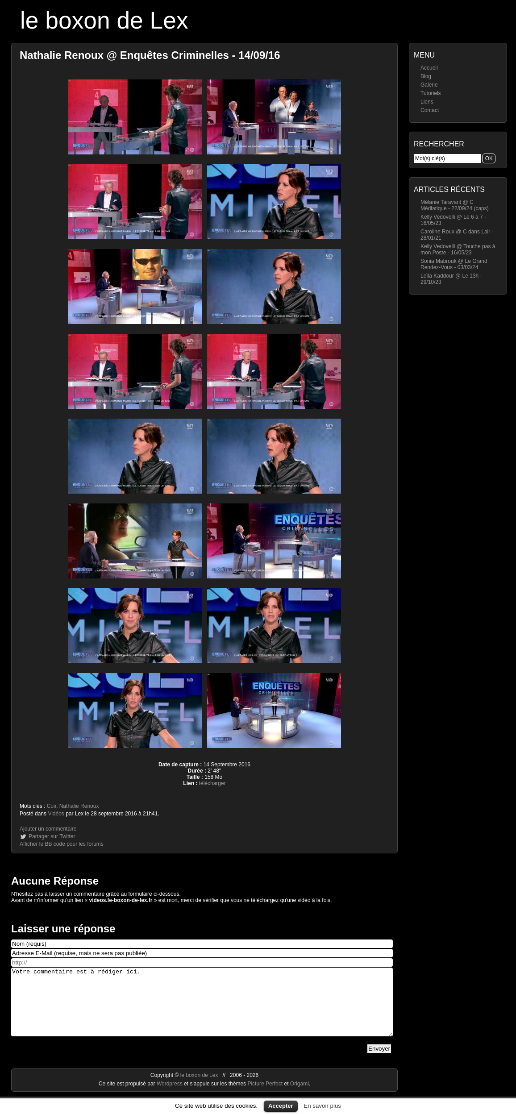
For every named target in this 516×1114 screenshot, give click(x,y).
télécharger (212, 783)
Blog (425, 76)
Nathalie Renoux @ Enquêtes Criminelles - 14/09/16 (150, 55)
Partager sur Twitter (52, 836)
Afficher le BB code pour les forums (62, 844)
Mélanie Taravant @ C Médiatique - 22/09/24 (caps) (454, 205)
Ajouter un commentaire (48, 829)
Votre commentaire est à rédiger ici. (202, 1009)
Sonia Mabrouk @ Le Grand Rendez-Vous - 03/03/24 (453, 264)
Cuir (51, 806)
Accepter (280, 1105)
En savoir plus (322, 1105)
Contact (429, 110)
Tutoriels (430, 93)
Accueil (429, 68)
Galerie (429, 85)
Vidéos (56, 814)
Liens (426, 102)
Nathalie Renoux (79, 806)
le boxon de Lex (104, 20)
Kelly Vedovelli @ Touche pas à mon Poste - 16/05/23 (457, 249)
